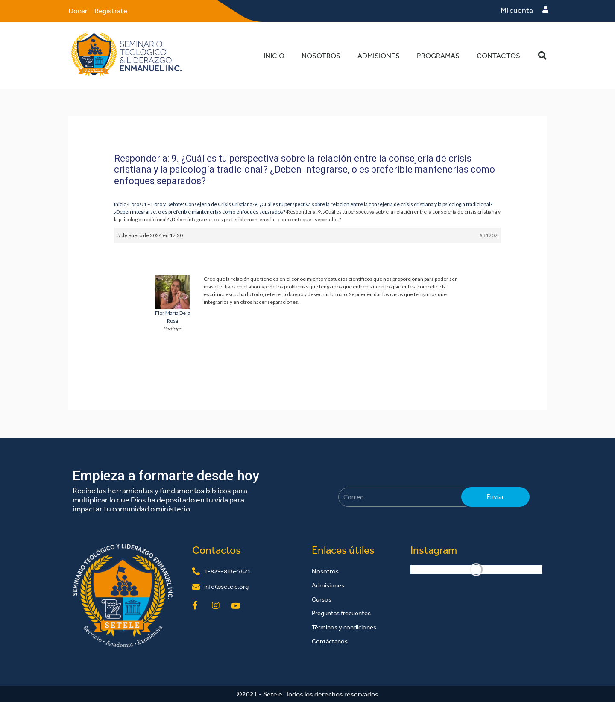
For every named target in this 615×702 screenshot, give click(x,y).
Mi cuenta (517, 10)
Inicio (274, 54)
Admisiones (378, 54)
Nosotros (321, 54)
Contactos (498, 54)
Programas (438, 54)
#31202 (489, 235)
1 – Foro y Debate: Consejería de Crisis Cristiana (198, 203)
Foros (135, 203)
